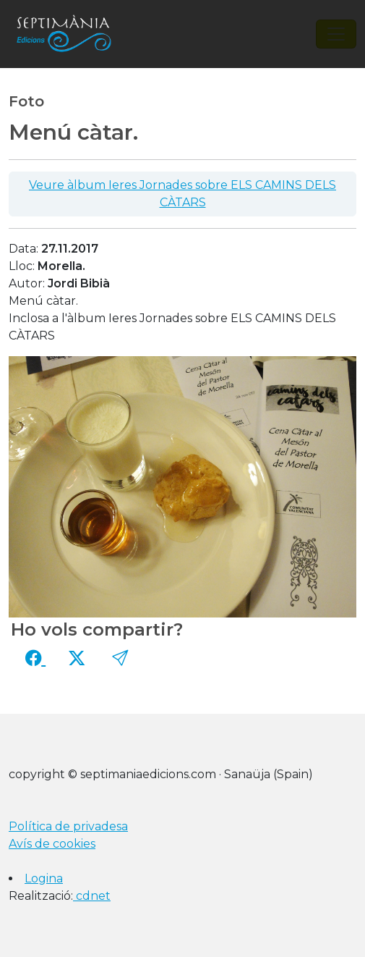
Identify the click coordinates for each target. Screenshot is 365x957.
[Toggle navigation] (336, 34)
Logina (44, 878)
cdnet (92, 896)
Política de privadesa (68, 826)
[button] (120, 658)
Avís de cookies (52, 844)
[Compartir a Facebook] (35, 658)
